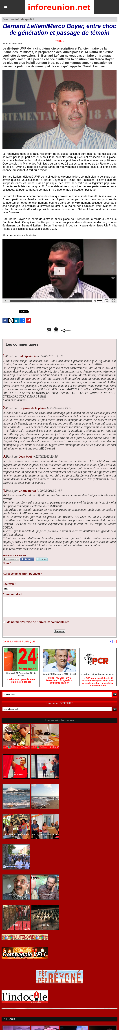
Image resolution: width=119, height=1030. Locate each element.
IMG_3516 (45, 805)
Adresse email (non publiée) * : (23, 573)
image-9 (16, 925)
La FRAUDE (9, 1019)
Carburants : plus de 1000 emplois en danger (21, 680)
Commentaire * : (13, 594)
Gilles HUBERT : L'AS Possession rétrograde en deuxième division (59, 680)
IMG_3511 (16, 805)
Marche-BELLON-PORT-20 (16, 865)
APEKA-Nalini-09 (45, 895)
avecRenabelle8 (16, 774)
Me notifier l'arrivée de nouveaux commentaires (38, 622)
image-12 (45, 925)
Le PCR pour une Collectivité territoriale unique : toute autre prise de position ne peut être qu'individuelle (98, 681)
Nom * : (7, 563)
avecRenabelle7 (45, 774)
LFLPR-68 (45, 744)
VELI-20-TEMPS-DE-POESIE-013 (16, 836)
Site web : (9, 584)
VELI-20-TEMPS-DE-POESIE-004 (45, 836)
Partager (66, 330)
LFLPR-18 (16, 744)
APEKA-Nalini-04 (16, 895)
